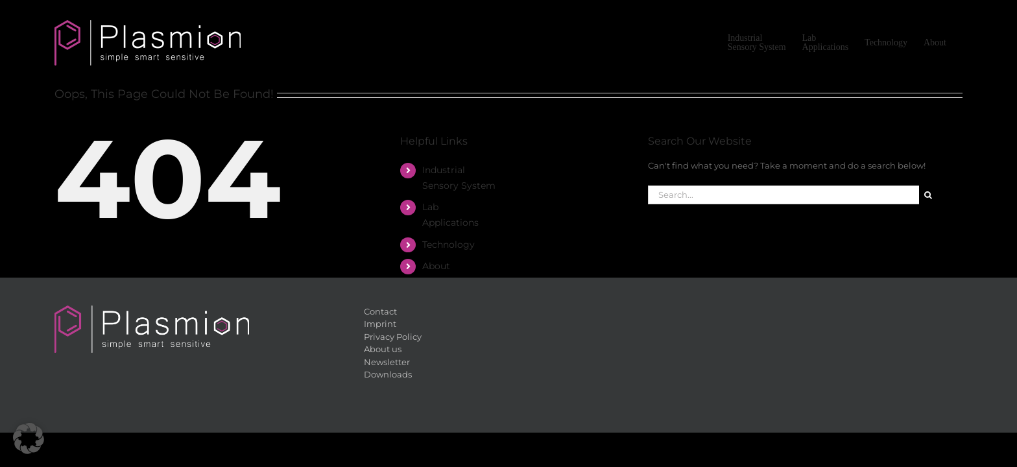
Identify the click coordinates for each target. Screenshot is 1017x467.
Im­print (380, 323)
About (436, 266)
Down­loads (388, 374)
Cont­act (380, 311)
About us (382, 349)
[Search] (928, 195)
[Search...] (783, 195)
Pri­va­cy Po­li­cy (393, 336)
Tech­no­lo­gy (448, 244)
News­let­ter (387, 362)
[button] (28, 438)
